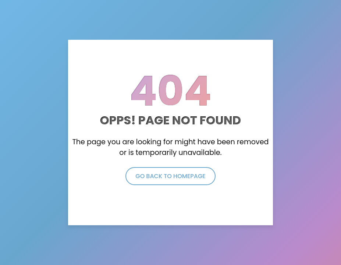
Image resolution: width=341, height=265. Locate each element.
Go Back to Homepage (170, 176)
